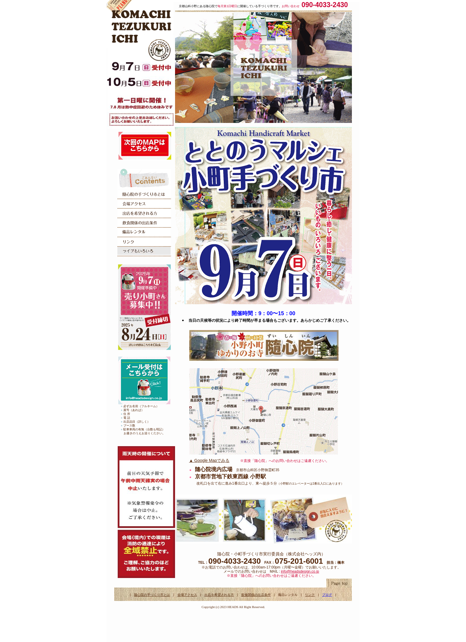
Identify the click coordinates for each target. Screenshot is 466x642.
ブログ (327, 594)
